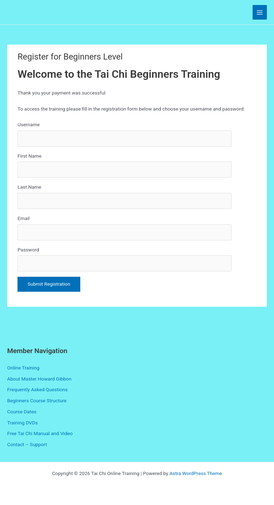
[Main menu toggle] (260, 12)
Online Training (23, 368)
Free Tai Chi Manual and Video (40, 433)
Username (28, 124)
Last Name (29, 187)
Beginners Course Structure (36, 400)
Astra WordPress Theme (195, 473)
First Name (29, 156)
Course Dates (21, 411)
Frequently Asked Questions (37, 389)
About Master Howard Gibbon (39, 379)
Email (23, 218)
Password (28, 249)
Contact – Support (27, 444)
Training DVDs (22, 422)
